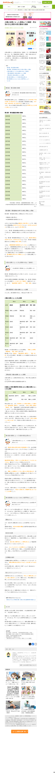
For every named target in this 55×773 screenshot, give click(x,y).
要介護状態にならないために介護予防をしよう (18, 79)
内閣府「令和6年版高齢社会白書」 (14, 635)
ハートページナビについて (10, 757)
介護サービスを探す (21, 6)
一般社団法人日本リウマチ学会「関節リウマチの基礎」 (19, 638)
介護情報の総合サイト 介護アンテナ (26, 755)
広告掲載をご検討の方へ (10, 759)
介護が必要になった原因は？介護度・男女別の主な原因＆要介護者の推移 (31, 9)
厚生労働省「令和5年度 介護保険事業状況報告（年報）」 (20, 632)
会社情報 (39, 2)
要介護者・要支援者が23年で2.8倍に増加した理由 (19, 69)
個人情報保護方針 (45, 750)
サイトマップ (44, 759)
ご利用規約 (43, 757)
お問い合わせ (44, 761)
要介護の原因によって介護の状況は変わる (17, 77)
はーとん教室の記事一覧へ (20, 731)
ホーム (9, 6)
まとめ (8, 80)
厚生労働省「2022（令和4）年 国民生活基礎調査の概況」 (20, 634)
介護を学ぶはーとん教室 (33, 7)
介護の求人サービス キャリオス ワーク (26, 751)
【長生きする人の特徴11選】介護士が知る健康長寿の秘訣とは (21, 599)
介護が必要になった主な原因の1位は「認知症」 (18, 71)
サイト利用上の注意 (45, 755)
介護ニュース (45, 6)
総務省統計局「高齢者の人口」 (13, 637)
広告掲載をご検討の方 (47, 2)
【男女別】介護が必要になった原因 (15, 75)
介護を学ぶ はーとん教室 (10, 753)
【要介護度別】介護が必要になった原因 (16, 73)
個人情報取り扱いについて (46, 752)
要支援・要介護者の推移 (13, 67)
